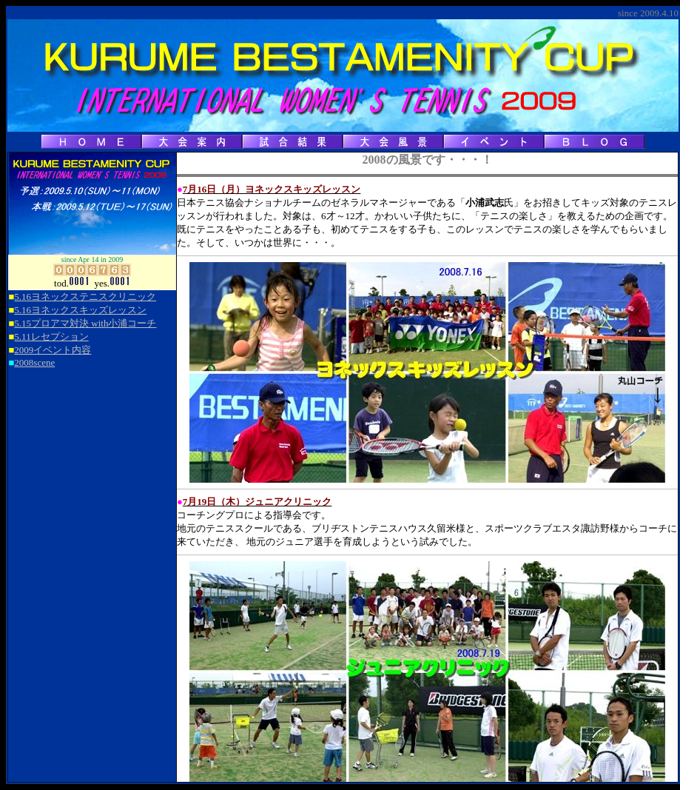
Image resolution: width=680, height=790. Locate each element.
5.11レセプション (51, 336)
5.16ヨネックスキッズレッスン (80, 309)
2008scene (34, 362)
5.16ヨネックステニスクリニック (85, 296)
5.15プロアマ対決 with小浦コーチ (85, 323)
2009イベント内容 (52, 349)
